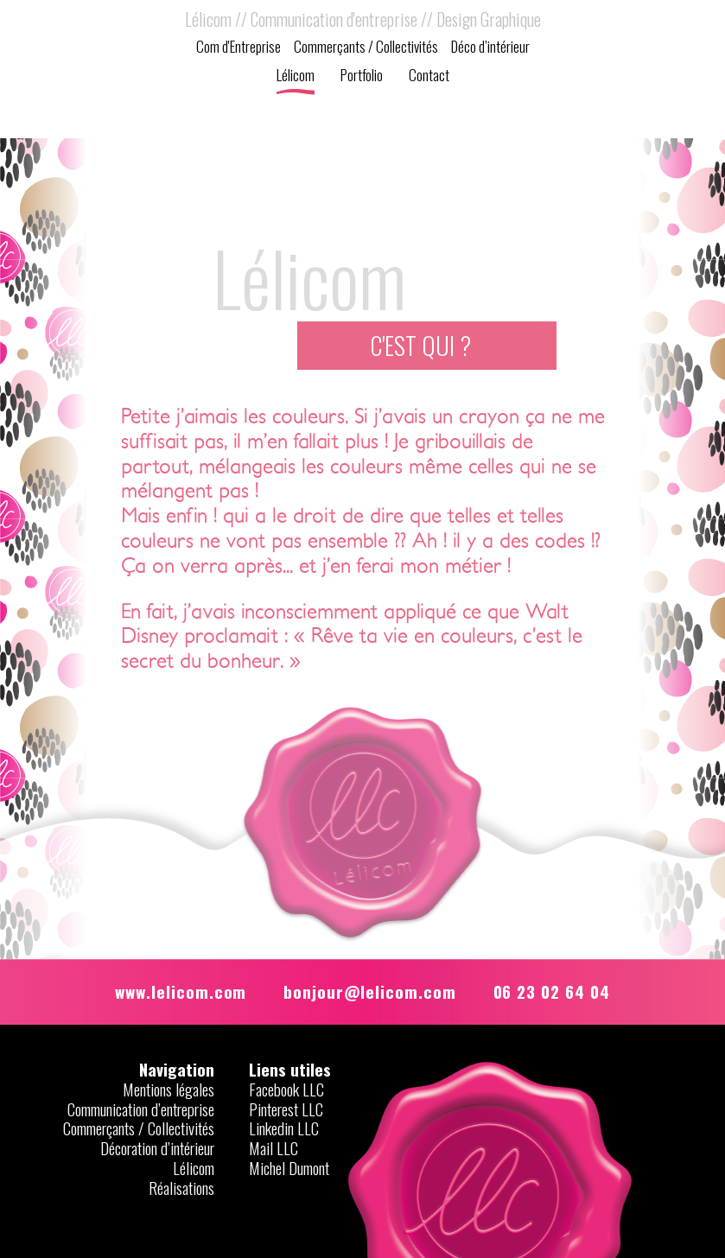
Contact (429, 76)
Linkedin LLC (284, 1128)
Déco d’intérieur (490, 47)
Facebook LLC (286, 1089)
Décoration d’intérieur (157, 1148)
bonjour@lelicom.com (369, 991)
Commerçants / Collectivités (366, 47)
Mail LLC (273, 1148)
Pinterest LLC (286, 1109)
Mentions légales (168, 1089)
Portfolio (361, 76)
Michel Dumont (289, 1168)
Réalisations (181, 1188)
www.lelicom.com (180, 991)
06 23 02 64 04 (551, 991)
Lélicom (296, 76)
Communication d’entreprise (140, 1109)
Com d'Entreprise (238, 47)
